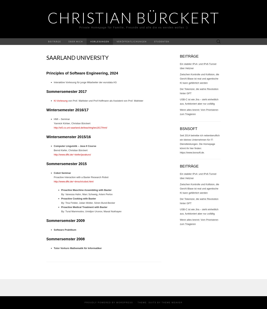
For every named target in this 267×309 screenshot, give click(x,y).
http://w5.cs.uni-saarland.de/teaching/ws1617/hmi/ (80, 127)
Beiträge (54, 41)
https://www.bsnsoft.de (192, 152)
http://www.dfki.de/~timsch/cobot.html (73, 181)
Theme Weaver (171, 302)
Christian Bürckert (133, 18)
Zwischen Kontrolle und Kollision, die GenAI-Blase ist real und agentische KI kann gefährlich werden (199, 78)
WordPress (124, 302)
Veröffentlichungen (132, 41)
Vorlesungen (99, 41)
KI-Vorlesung (60, 100)
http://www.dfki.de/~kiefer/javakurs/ (72, 154)
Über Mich (75, 41)
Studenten (161, 41)
